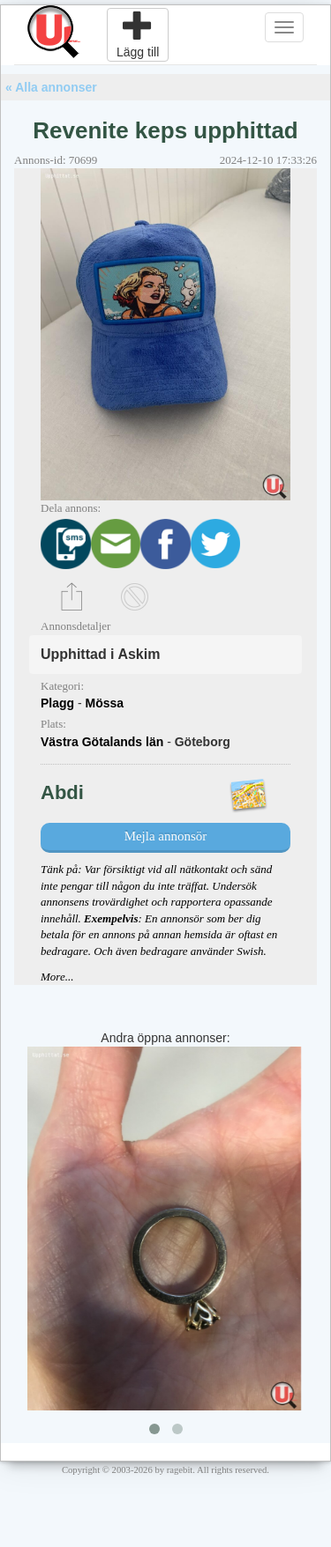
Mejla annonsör (165, 836)
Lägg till (138, 34)
